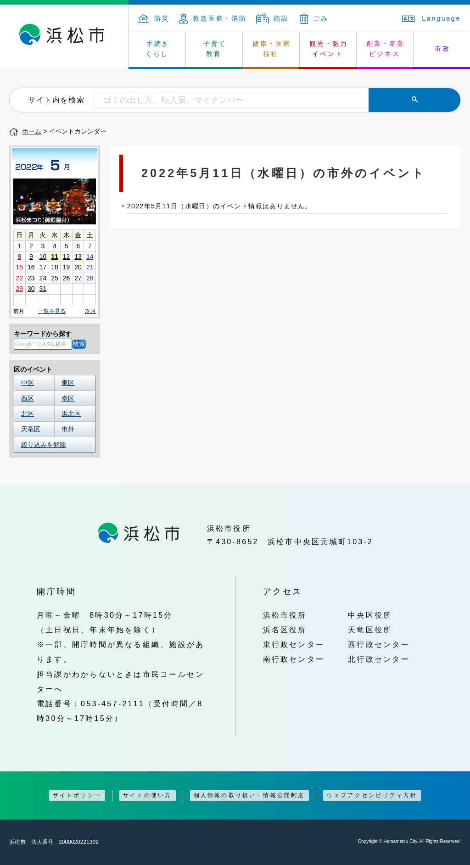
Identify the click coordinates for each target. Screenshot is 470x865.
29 (19, 288)
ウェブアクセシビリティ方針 (372, 795)
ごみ (314, 18)
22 (19, 278)
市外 (68, 429)
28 (90, 278)
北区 (27, 413)
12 (66, 256)
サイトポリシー (77, 795)
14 (90, 256)
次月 (90, 311)
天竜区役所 (370, 629)
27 (78, 278)
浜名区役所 (285, 629)
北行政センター (379, 659)
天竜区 (30, 429)
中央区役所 (370, 615)
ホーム (31, 131)
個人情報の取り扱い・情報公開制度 (249, 795)
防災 (154, 18)
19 (66, 267)
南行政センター (294, 659)
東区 (68, 382)
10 (43, 256)
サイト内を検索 (56, 99)
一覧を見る (52, 311)
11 (54, 256)
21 (90, 267)
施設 (272, 18)
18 (54, 267)
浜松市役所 (285, 615)
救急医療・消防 (213, 18)
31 (43, 288)
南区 (68, 398)
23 (31, 278)
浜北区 (71, 413)
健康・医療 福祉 (271, 48)
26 (66, 278)
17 (43, 267)
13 (78, 256)
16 (31, 267)
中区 (27, 382)
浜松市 (64, 37)
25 (54, 278)
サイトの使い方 (147, 795)
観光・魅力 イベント (328, 48)
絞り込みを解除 (43, 444)
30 (31, 288)
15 (19, 267)
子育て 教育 (214, 48)
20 (78, 267)
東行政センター (294, 644)
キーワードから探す (43, 333)
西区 (27, 398)
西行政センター (379, 644)
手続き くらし (157, 48)
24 (43, 278)
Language (431, 18)
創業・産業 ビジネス (385, 48)
